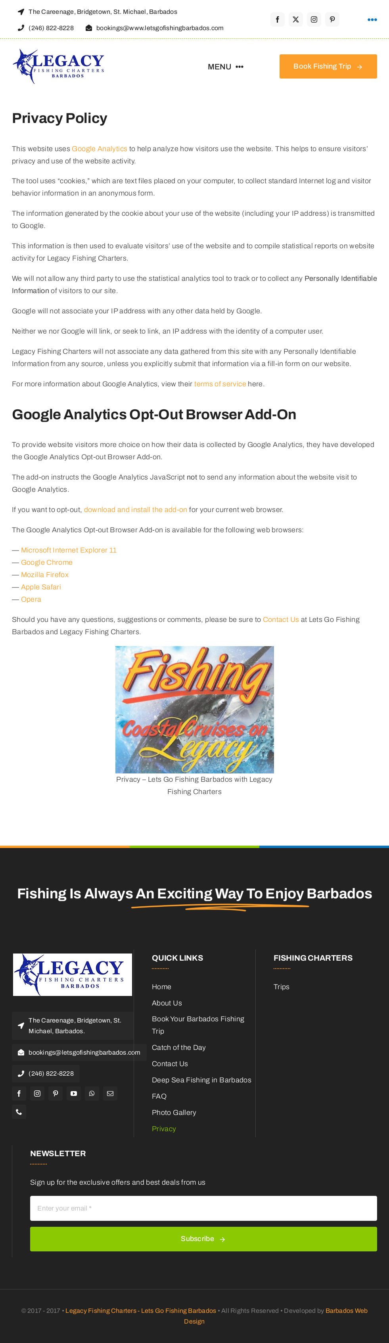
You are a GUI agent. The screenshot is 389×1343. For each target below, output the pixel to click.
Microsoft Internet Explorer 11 (69, 550)
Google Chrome (47, 562)
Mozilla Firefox (45, 575)
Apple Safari (41, 587)
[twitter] (296, 19)
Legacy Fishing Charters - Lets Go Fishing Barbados (140, 1310)
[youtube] (74, 1093)
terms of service (220, 384)
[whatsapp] (92, 1093)
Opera (31, 599)
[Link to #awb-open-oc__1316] (372, 20)
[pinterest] (332, 19)
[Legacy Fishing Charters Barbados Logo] (61, 52)
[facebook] (277, 19)
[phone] (19, 1112)
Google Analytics (99, 149)
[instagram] (314, 19)
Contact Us (281, 620)
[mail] (110, 1093)
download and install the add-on (136, 510)
